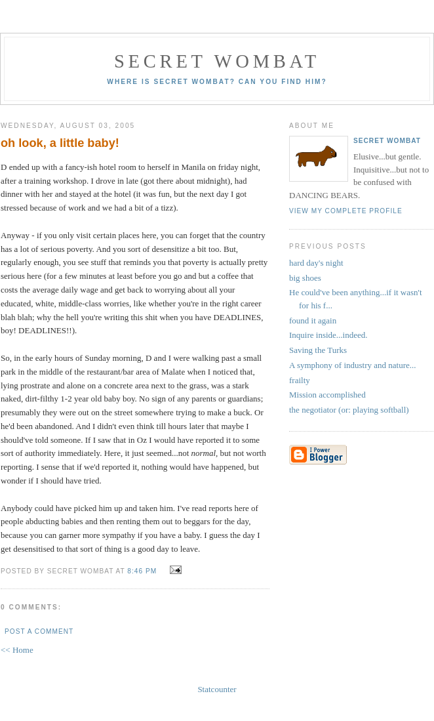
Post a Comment (39, 631)
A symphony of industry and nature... (352, 365)
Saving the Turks (318, 350)
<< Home (17, 650)
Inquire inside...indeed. (328, 335)
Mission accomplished (327, 395)
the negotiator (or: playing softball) (349, 410)
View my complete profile (346, 211)
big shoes (305, 278)
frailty (299, 380)
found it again (312, 320)
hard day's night (316, 263)
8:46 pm (142, 571)
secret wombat (217, 61)
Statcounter (216, 689)
